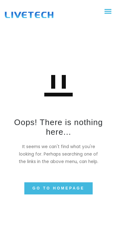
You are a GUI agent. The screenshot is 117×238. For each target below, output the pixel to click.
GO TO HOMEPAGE (58, 188)
